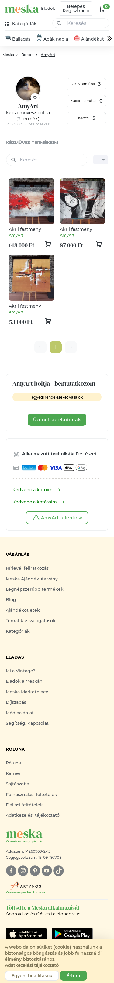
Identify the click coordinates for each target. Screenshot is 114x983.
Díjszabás (16, 702)
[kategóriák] (21, 24)
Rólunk (13, 763)
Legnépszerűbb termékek (35, 589)
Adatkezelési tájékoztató (33, 815)
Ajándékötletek (23, 610)
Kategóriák (18, 631)
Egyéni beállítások (32, 975)
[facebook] (11, 870)
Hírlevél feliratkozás (27, 568)
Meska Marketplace (27, 692)
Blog (11, 600)
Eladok (48, 8)
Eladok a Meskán (24, 681)
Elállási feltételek (24, 805)
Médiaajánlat (20, 713)
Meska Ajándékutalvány (32, 579)
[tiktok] (58, 870)
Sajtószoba (17, 784)
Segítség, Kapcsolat (27, 723)
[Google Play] (26, 934)
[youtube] (46, 870)
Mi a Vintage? (20, 671)
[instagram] (23, 870)
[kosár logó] (101, 8)
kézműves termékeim (32, 142)
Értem (73, 975)
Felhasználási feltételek (31, 794)
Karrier (13, 773)
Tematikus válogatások (31, 621)
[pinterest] (34, 870)
